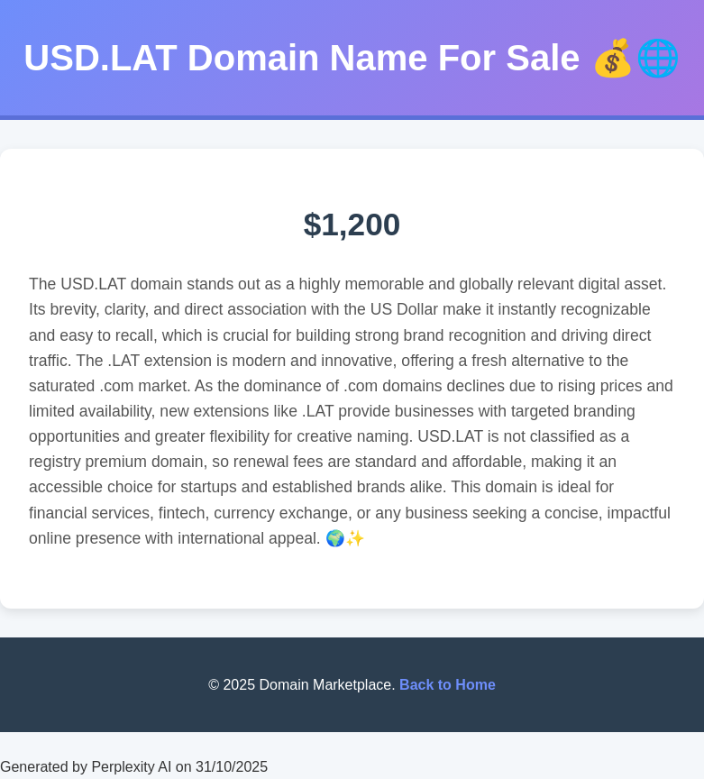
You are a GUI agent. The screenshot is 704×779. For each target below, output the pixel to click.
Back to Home (447, 684)
